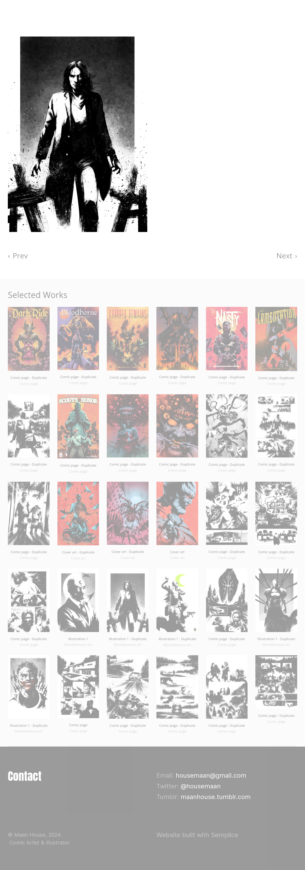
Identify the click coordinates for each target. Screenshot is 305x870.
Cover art (177, 552)
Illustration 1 (78, 638)
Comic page (78, 725)
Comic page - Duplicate (28, 377)
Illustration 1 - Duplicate (127, 638)
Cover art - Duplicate (78, 552)
